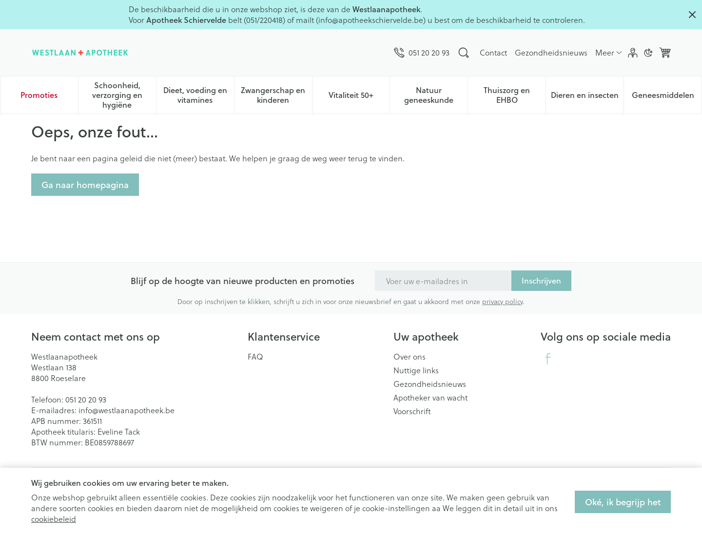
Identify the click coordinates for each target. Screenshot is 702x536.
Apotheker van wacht (430, 397)
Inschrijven (541, 280)
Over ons (409, 356)
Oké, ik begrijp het (623, 502)
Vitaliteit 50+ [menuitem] (359, 97)
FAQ (255, 356)
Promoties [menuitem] (39, 94)
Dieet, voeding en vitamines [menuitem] (198, 94)
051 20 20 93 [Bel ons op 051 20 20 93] (85, 399)
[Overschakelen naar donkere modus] (648, 52)
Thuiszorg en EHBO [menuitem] (515, 94)
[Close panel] (692, 14)
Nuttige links (416, 370)
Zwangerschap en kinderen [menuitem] (276, 94)
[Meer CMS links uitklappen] (608, 52)
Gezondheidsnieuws (551, 52)
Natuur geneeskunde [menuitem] (436, 94)
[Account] (633, 52)
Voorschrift (412, 411)
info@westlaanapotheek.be (126, 410)
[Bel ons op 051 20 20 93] (421, 52)
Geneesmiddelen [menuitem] (667, 97)
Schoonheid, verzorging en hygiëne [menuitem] (124, 94)
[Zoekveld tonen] (463, 52)
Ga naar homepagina (85, 184)
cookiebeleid (53, 518)
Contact (493, 52)
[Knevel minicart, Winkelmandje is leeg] (665, 52)
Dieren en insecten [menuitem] (587, 97)
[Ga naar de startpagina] (80, 52)
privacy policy (502, 301)
